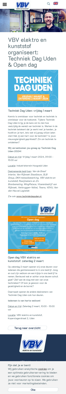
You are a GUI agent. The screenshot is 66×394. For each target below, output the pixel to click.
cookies (42, 368)
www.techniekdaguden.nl (29, 196)
